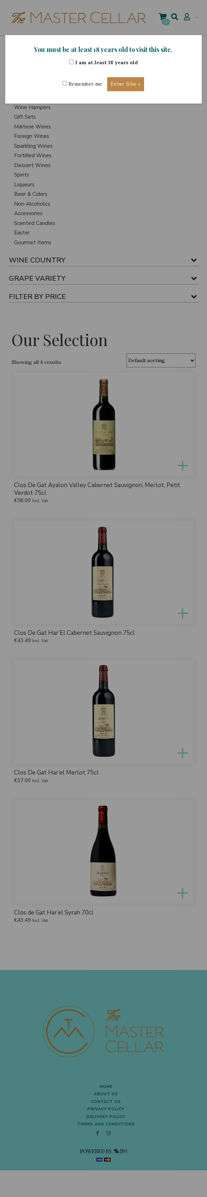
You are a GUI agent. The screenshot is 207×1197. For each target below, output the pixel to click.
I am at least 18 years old (103, 62)
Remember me (82, 84)
